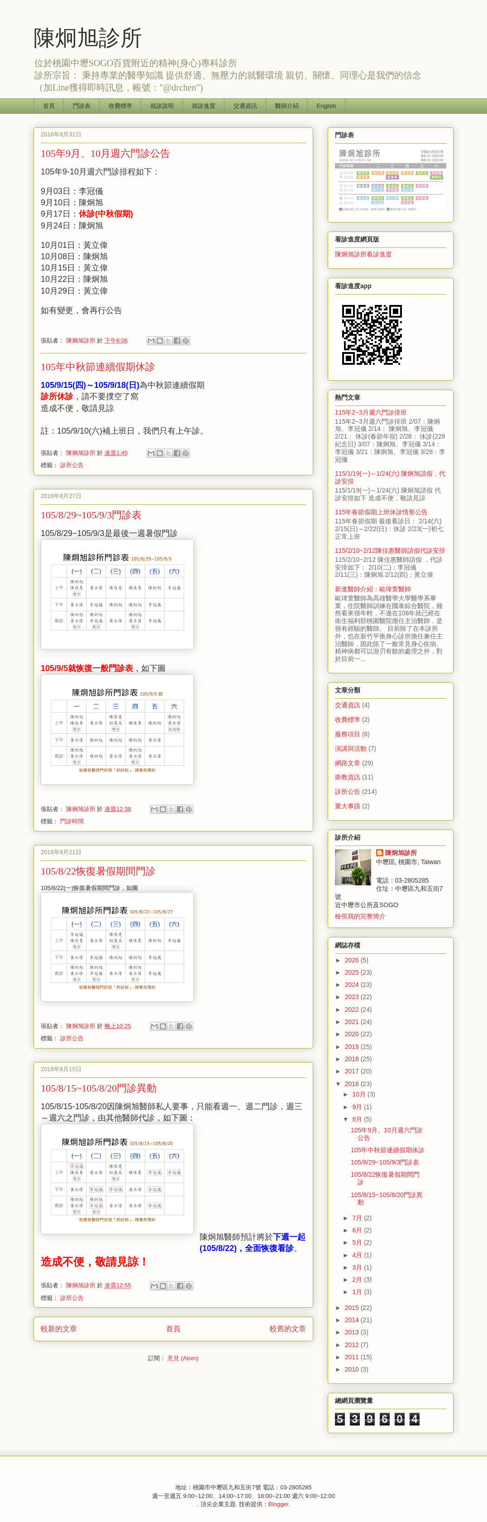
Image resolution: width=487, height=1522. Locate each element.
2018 (353, 1059)
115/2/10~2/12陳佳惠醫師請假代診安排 (390, 550)
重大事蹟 (347, 806)
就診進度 (203, 105)
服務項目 (347, 734)
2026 (353, 960)
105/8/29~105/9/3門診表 (91, 515)
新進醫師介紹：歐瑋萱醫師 (373, 589)
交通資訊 (245, 105)
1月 (358, 1291)
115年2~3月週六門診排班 (371, 412)
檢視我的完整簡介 (360, 916)
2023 (353, 996)
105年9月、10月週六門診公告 (105, 153)
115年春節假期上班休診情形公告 (381, 512)
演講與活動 (351, 748)
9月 (358, 1107)
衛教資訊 (347, 777)
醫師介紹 (287, 105)
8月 (358, 1119)
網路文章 (347, 763)
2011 (353, 1357)
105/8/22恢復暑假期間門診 (98, 871)
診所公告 (72, 465)
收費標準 (120, 105)
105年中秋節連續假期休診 (98, 366)
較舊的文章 (288, 1329)
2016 (353, 1083)
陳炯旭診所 (87, 38)
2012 (353, 1344)
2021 (353, 1021)
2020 (353, 1034)
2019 (353, 1046)
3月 (358, 1267)
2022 (353, 1009)
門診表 (82, 105)
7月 (358, 1218)
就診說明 (162, 105)
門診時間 (72, 821)
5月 (358, 1242)
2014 (353, 1320)
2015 (353, 1307)
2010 (353, 1369)
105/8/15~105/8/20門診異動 (99, 1088)
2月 (358, 1279)
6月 (358, 1230)
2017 (353, 1071)
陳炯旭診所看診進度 (363, 254)
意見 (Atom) (183, 1358)
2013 (353, 1332)
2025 (353, 972)
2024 (353, 984)
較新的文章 (59, 1329)
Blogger (278, 1504)
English (326, 105)
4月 (358, 1255)
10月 (359, 1094)
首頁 (49, 105)
